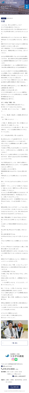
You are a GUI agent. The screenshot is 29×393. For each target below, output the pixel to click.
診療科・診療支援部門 (20, 376)
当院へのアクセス (7, 366)
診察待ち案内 (16, 387)
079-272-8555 (9, 369)
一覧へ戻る (14, 343)
